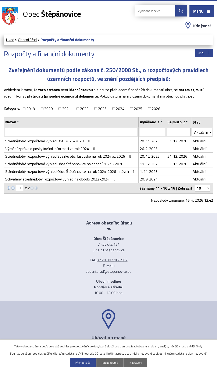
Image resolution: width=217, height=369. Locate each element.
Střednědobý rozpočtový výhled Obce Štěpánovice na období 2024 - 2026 (68, 164)
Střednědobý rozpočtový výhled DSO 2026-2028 (48, 141)
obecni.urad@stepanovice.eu (108, 271)
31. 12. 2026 (177, 156)
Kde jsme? (202, 26)
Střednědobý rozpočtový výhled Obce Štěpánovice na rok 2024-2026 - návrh (70, 171)
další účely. (196, 346)
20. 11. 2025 (150, 141)
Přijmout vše (82, 362)
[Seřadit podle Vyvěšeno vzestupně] (161, 120)
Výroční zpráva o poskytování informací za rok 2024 (51, 148)
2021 (66, 109)
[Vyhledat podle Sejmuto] (179, 132)
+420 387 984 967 (112, 260)
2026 (156, 109)
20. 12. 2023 (150, 156)
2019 (30, 109)
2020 (48, 109)
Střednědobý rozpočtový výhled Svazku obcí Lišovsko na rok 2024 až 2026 (69, 156)
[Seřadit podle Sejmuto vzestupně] (187, 120)
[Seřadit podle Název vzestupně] (18, 120)
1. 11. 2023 (149, 171)
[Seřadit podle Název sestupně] (18, 122)
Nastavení (136, 362)
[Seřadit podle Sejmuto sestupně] (187, 122)
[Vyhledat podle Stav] (202, 132)
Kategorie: (12, 108)
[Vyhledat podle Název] (71, 132)
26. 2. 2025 (149, 148)
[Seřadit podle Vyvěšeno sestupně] (161, 122)
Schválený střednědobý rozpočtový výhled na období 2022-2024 (61, 179)
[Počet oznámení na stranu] (202, 188)
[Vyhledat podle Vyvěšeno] (152, 132)
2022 (84, 109)
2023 (102, 109)
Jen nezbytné (110, 362)
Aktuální (199, 141)
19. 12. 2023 (150, 164)
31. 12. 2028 (177, 141)
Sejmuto (176, 122)
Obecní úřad (27, 40)
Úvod (10, 40)
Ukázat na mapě (108, 337)
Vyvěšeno (149, 122)
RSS (204, 53)
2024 (120, 109)
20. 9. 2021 (149, 179)
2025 (138, 109)
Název (10, 122)
